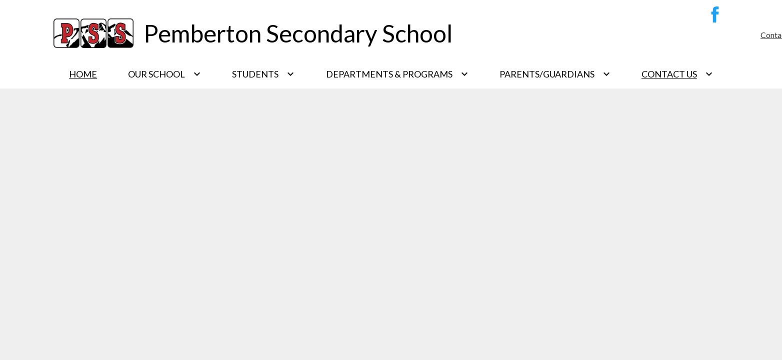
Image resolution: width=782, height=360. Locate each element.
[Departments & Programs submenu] (397, 74)
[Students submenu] (263, 74)
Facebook (712, 16)
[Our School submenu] (164, 74)
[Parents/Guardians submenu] (555, 74)
